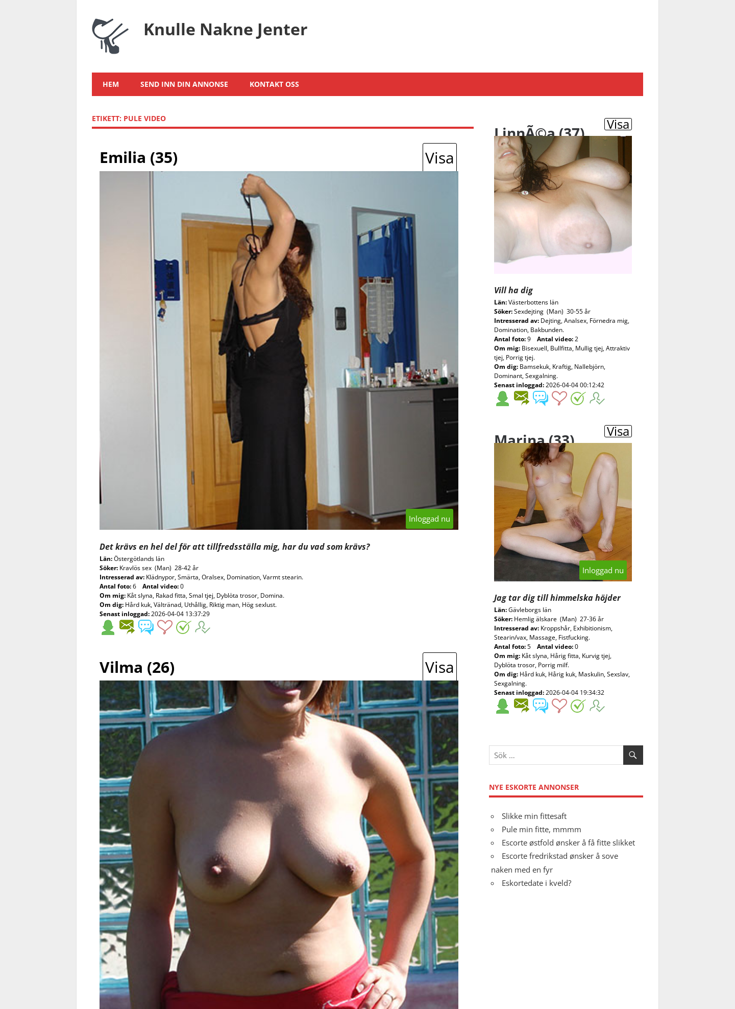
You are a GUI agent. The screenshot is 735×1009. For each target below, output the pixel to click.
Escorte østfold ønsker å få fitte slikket (568, 842)
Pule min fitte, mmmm (541, 829)
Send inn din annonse (184, 84)
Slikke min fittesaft (534, 816)
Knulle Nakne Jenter (225, 29)
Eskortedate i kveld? (536, 883)
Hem (111, 84)
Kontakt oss (274, 84)
